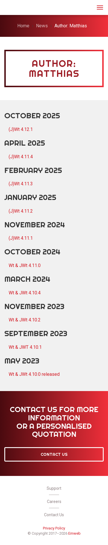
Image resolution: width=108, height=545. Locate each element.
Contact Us (54, 454)
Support (54, 488)
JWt (12, 7)
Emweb (74, 533)
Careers (54, 501)
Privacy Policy (54, 528)
